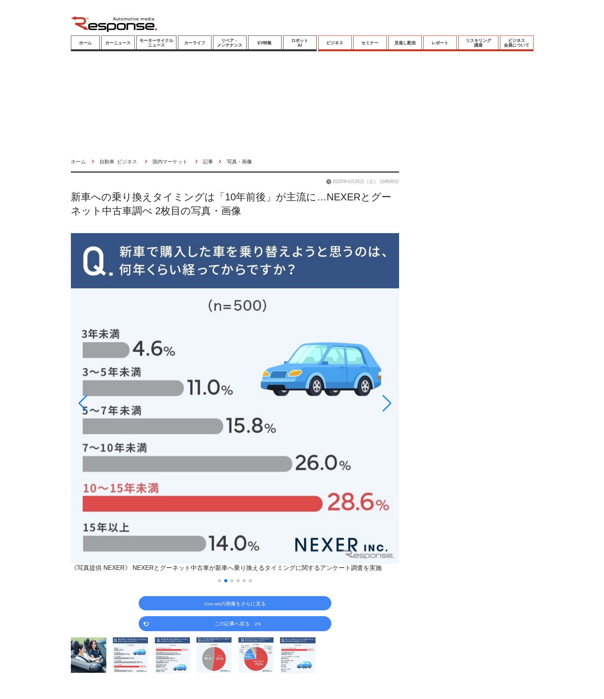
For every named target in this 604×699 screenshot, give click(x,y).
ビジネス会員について (516, 42)
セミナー (369, 42)
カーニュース (118, 42)
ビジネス (334, 42)
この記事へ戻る (238, 623)
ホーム (85, 42)
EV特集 (265, 42)
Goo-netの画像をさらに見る (235, 603)
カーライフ (194, 42)
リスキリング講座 (478, 42)
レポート (439, 42)
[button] (120, 403)
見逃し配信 (405, 42)
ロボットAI (299, 42)
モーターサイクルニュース (156, 42)
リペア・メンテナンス (229, 42)
